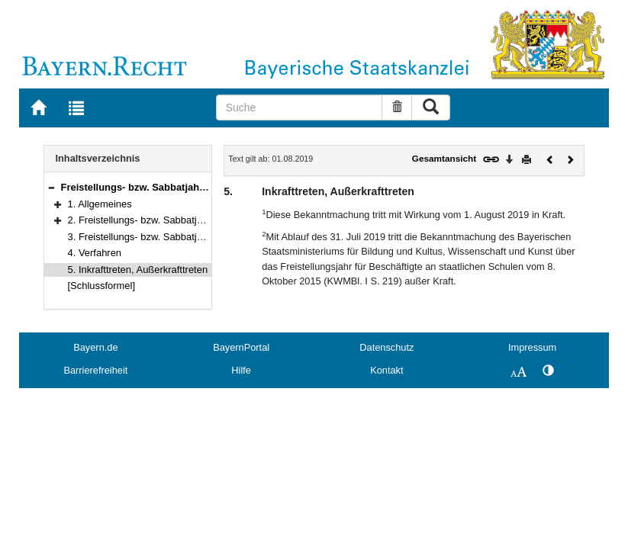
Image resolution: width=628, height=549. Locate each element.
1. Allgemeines (100, 204)
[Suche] (299, 107)
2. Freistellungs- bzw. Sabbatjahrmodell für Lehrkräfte (185, 220)
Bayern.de (95, 347)
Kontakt (386, 370)
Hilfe (241, 370)
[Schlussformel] (102, 285)
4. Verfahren (95, 252)
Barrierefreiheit (95, 370)
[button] (51, 187)
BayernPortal (241, 347)
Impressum (532, 347)
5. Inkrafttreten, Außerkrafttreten (138, 269)
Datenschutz (386, 347)
